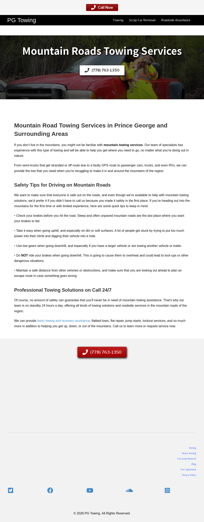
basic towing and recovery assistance (63, 320)
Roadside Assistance (175, 20)
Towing (117, 20)
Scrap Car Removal (142, 20)
